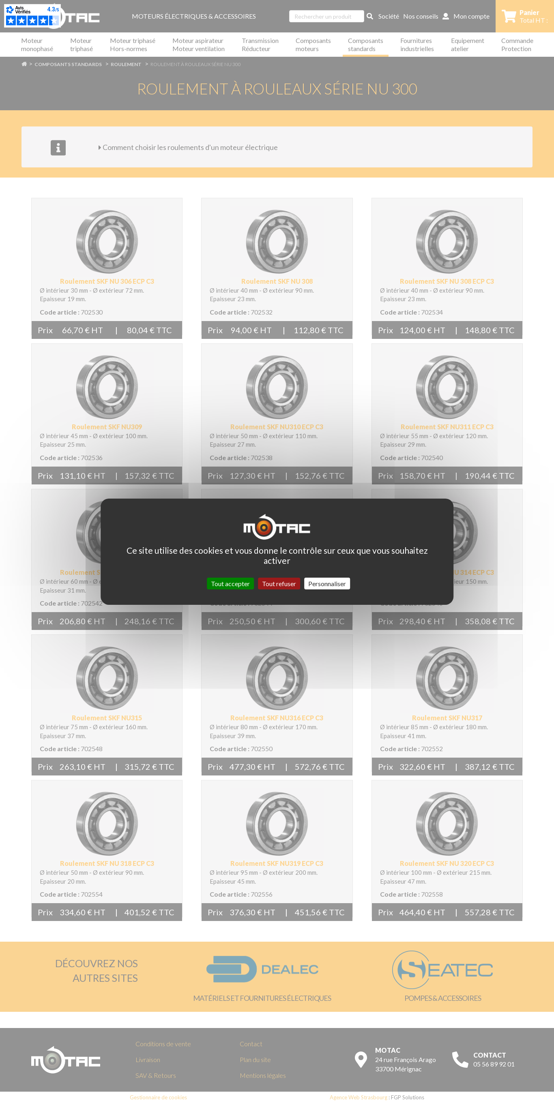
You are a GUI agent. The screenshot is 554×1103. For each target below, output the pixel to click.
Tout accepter (230, 583)
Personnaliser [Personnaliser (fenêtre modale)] (327, 583)
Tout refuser (279, 583)
